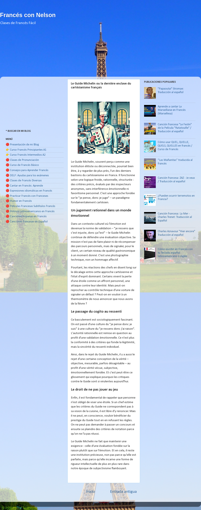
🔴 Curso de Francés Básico (22, 165)
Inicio (90, 492)
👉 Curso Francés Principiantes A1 (26, 149)
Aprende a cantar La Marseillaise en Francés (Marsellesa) (172, 110)
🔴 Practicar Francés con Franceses (27, 196)
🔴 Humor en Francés (19, 201)
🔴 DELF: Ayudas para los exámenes (27, 175)
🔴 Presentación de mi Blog (22, 144)
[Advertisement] (100, 54)
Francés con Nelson (28, 15)
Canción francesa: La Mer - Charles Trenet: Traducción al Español (175, 217)
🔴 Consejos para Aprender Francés (27, 170)
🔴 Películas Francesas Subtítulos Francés (30, 206)
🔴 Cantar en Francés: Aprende (24, 185)
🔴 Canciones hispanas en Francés (26, 216)
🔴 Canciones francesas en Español (27, 221)
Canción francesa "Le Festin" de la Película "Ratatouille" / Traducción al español (175, 128)
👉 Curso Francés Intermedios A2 (26, 154)
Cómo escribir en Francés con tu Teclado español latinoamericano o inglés (175, 253)
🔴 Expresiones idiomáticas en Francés (29, 190)
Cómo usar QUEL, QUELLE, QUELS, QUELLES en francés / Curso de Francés (175, 146)
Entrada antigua (123, 492)
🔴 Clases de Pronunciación (22, 160)
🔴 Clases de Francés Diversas (24, 180)
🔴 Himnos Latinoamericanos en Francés (30, 211)
